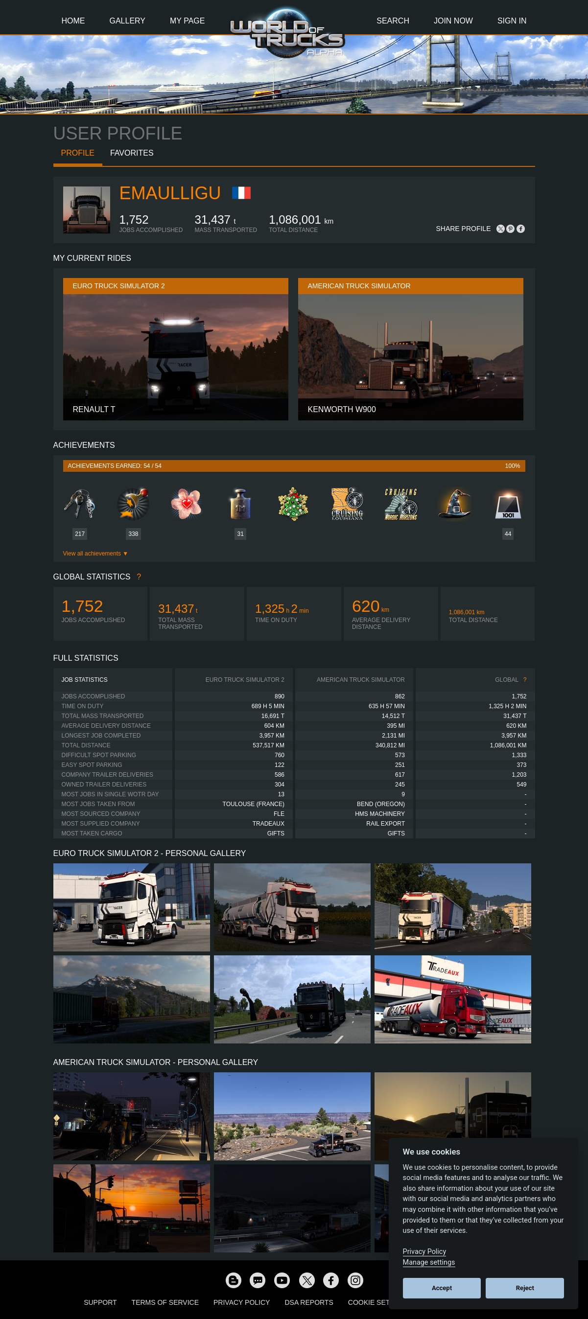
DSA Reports (308, 1302)
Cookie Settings (379, 1302)
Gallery (128, 21)
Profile (77, 153)
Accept (442, 1288)
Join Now (453, 21)
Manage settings (429, 1262)
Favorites (132, 153)
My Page (187, 21)
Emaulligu (170, 193)
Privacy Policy (241, 1302)
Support (100, 1302)
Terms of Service (165, 1302)
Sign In (512, 21)
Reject (525, 1288)
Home (73, 21)
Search (392, 21)
